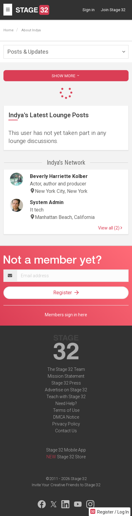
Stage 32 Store (71, 456)
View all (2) (110, 227)
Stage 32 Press (66, 382)
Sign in (88, 9)
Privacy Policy (66, 423)
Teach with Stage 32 (66, 396)
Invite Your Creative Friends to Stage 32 (66, 485)
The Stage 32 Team (66, 369)
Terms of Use (66, 410)
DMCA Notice (66, 417)
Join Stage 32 (113, 9)
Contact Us (66, 430)
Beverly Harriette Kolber (59, 176)
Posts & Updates (28, 51)
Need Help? (66, 403)
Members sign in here (66, 314)
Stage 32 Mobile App (66, 449)
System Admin (47, 202)
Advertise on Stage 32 (66, 389)
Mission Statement (66, 376)
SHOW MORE (66, 75)
